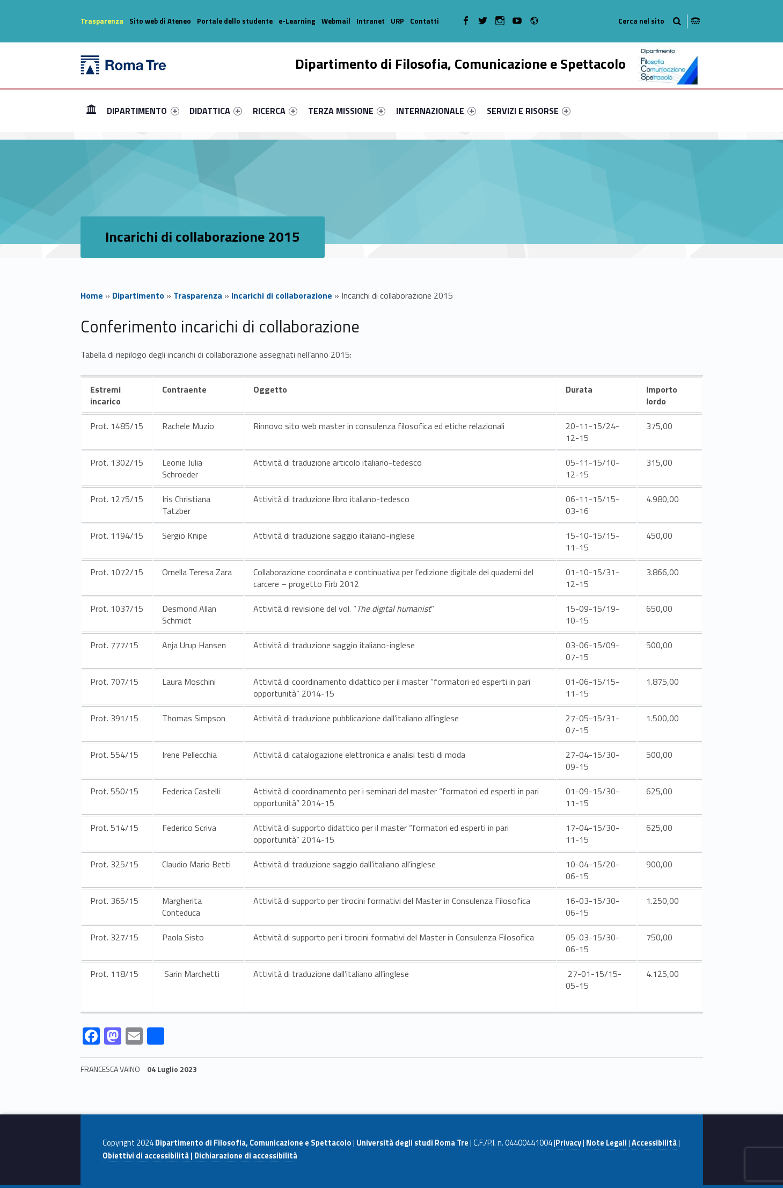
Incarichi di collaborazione (281, 295)
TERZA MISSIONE (346, 110)
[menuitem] (91, 110)
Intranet (370, 21)
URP (397, 21)
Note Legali (606, 1143)
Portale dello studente (235, 21)
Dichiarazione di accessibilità (245, 1156)
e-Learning (297, 21)
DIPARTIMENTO (143, 110)
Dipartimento (138, 295)
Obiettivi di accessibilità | (148, 1156)
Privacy (568, 1143)
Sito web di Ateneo (160, 21)
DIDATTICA (215, 110)
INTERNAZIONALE (436, 110)
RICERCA (275, 110)
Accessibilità (654, 1143)
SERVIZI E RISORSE (528, 110)
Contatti (424, 21)
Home (91, 110)
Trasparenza (102, 21)
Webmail (335, 21)
